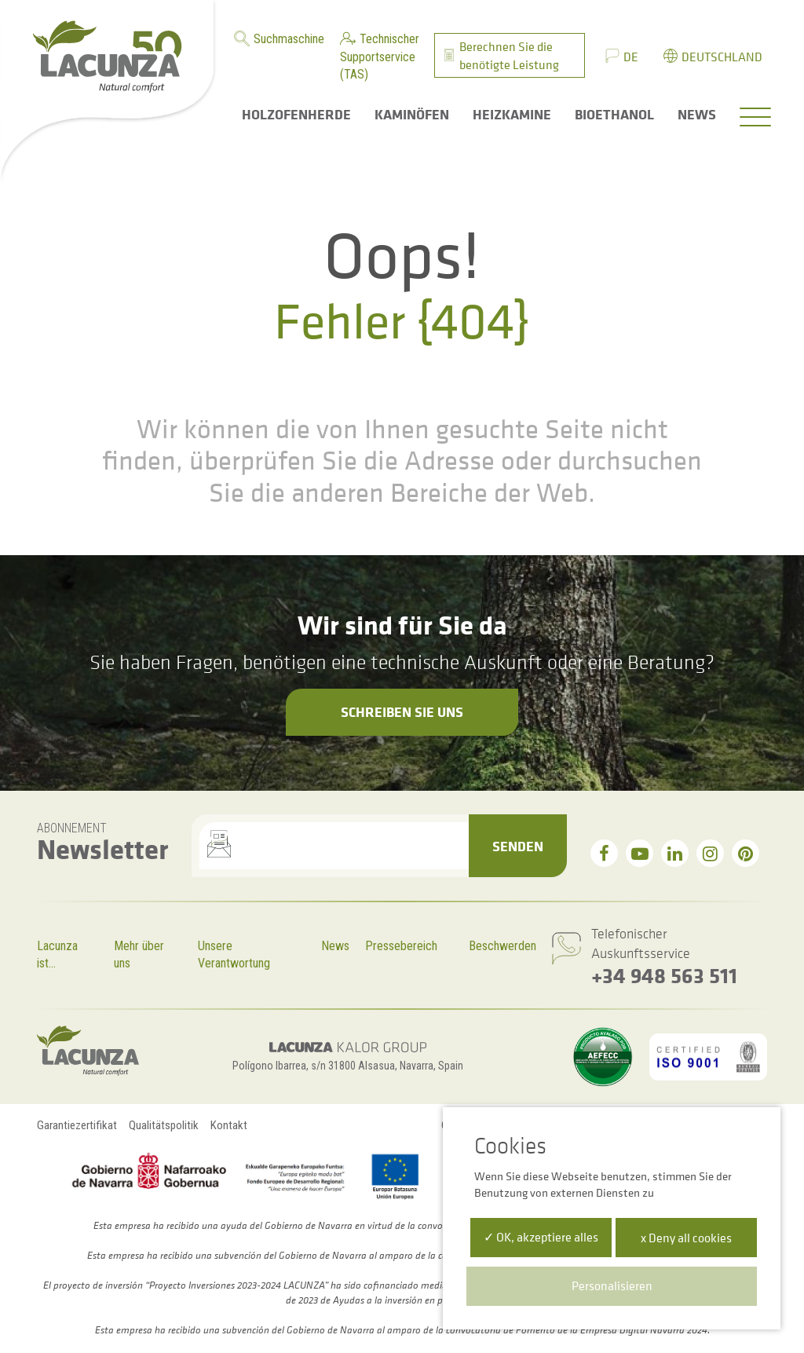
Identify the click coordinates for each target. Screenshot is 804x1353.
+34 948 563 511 (664, 974)
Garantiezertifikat (77, 1125)
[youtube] (639, 853)
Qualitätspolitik (164, 1125)
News (335, 945)
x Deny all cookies (686, 1237)
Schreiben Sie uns (402, 711)
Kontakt (228, 1125)
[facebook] (604, 853)
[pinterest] (745, 853)
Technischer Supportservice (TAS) (379, 56)
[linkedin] (675, 853)
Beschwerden (502, 945)
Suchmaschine (289, 38)
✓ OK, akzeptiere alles (541, 1236)
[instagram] (710, 853)
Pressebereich (401, 945)
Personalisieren (612, 1285)
